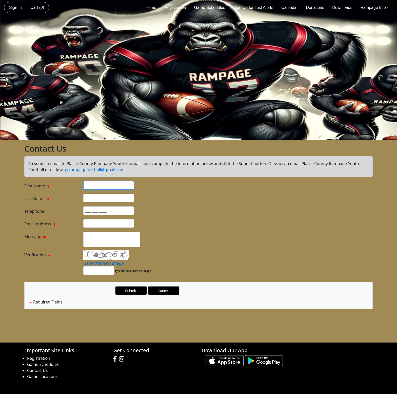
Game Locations (42, 376)
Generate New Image (103, 263)
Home (150, 7)
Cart (37, 7)
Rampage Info (374, 7)
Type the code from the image (132, 271)
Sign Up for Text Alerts (253, 7)
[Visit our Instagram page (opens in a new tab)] (123, 359)
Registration (175, 7)
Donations (315, 7)
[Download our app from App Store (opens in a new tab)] (225, 360)
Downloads (342, 7)
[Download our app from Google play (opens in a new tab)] (264, 360)
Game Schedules (209, 7)
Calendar (289, 7)
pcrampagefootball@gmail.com (95, 169)
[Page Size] (108, 185)
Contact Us (37, 370)
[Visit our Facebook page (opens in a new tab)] (116, 359)
